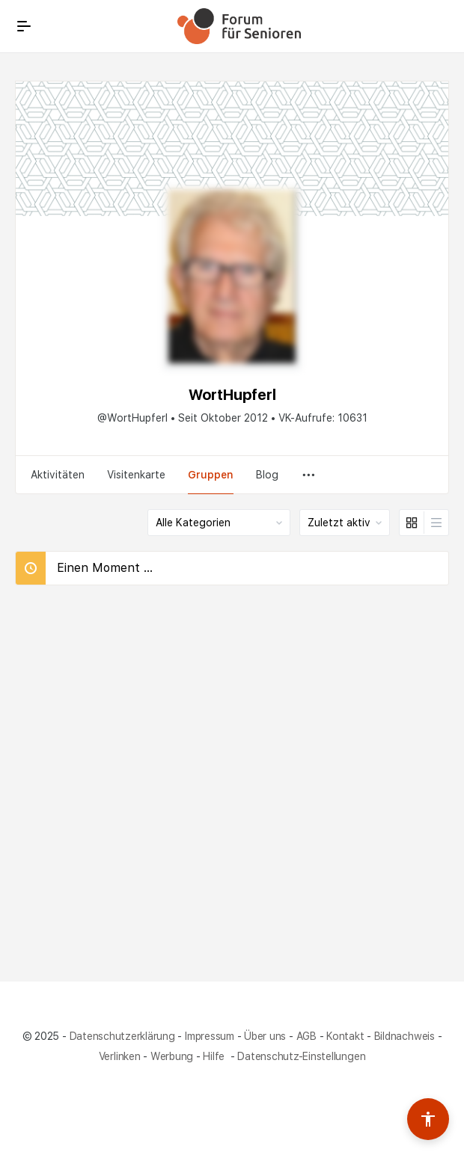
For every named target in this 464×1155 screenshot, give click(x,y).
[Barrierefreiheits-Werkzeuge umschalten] (428, 1119)
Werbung (171, 1056)
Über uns (265, 1036)
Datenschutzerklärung (122, 1036)
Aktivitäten (58, 475)
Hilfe (215, 1056)
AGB (306, 1036)
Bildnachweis (404, 1036)
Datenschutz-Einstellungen (301, 1056)
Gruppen (210, 475)
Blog (267, 475)
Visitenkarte (136, 475)
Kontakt (345, 1036)
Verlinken (120, 1056)
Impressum (209, 1036)
